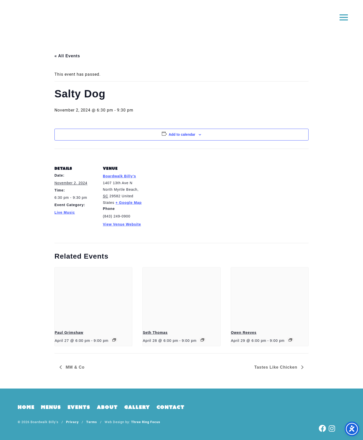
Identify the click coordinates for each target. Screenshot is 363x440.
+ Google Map (128, 203)
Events (79, 407)
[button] (343, 17)
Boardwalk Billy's (181, 20)
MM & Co (74, 367)
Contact (171, 407)
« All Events (67, 56)
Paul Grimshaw (69, 333)
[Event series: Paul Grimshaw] (114, 339)
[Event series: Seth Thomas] (202, 339)
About (107, 407)
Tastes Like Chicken (276, 367)
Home (26, 407)
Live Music (64, 212)
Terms (91, 422)
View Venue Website (122, 224)
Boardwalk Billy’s (119, 176)
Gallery (137, 407)
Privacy (72, 422)
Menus (51, 407)
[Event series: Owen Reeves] (290, 339)
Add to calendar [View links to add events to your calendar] (182, 134)
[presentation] (93, 296)
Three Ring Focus (145, 422)
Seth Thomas (155, 333)
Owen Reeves (244, 333)
